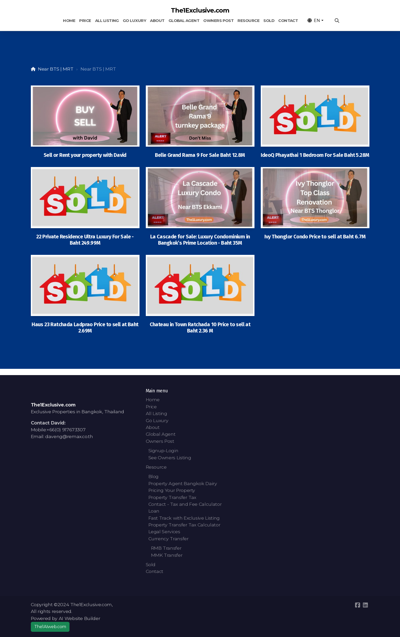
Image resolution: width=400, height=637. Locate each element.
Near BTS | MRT (55, 69)
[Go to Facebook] (358, 605)
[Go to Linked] (365, 605)
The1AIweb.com (50, 626)
